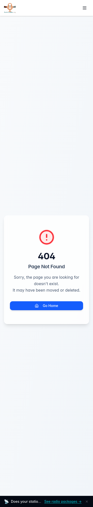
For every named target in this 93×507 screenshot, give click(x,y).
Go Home (46, 306)
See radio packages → (63, 501)
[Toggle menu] (84, 7)
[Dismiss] (87, 501)
